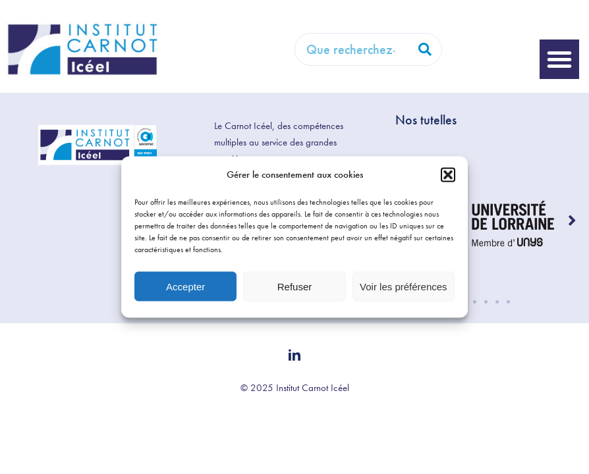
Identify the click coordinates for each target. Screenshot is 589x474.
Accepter (185, 286)
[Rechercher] (424, 49)
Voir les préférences (403, 286)
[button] (448, 174)
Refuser (294, 286)
